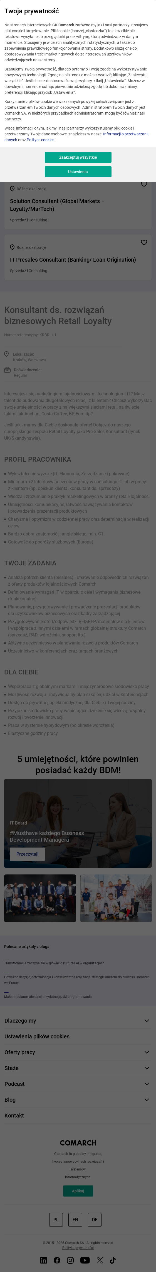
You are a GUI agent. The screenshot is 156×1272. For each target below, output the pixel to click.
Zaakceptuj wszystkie (78, 157)
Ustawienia (78, 172)
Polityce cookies (40, 140)
